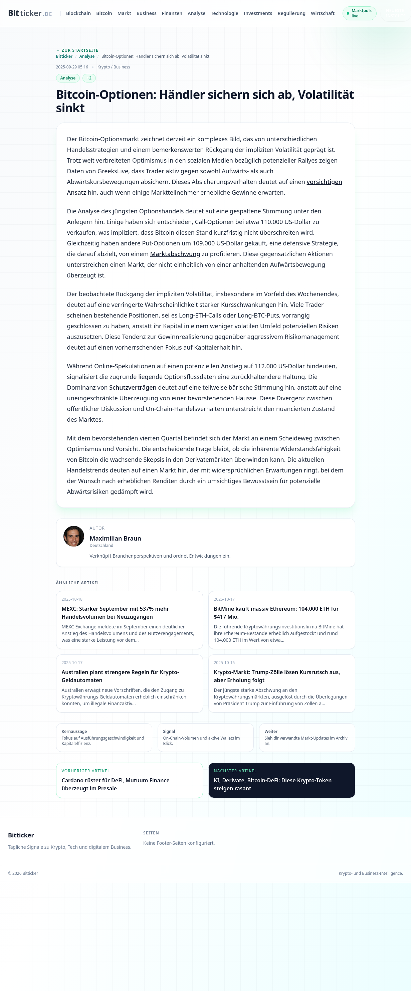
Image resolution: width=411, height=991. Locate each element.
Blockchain (78, 13)
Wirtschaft (323, 13)
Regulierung (292, 13)
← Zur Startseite (77, 50)
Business (147, 13)
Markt (124, 13)
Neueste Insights (396, 13)
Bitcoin (104, 13)
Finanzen (172, 13)
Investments (258, 13)
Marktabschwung (175, 254)
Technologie (224, 13)
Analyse (196, 13)
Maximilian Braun (116, 538)
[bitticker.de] (30, 13)
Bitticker (64, 56)
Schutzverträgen (132, 388)
